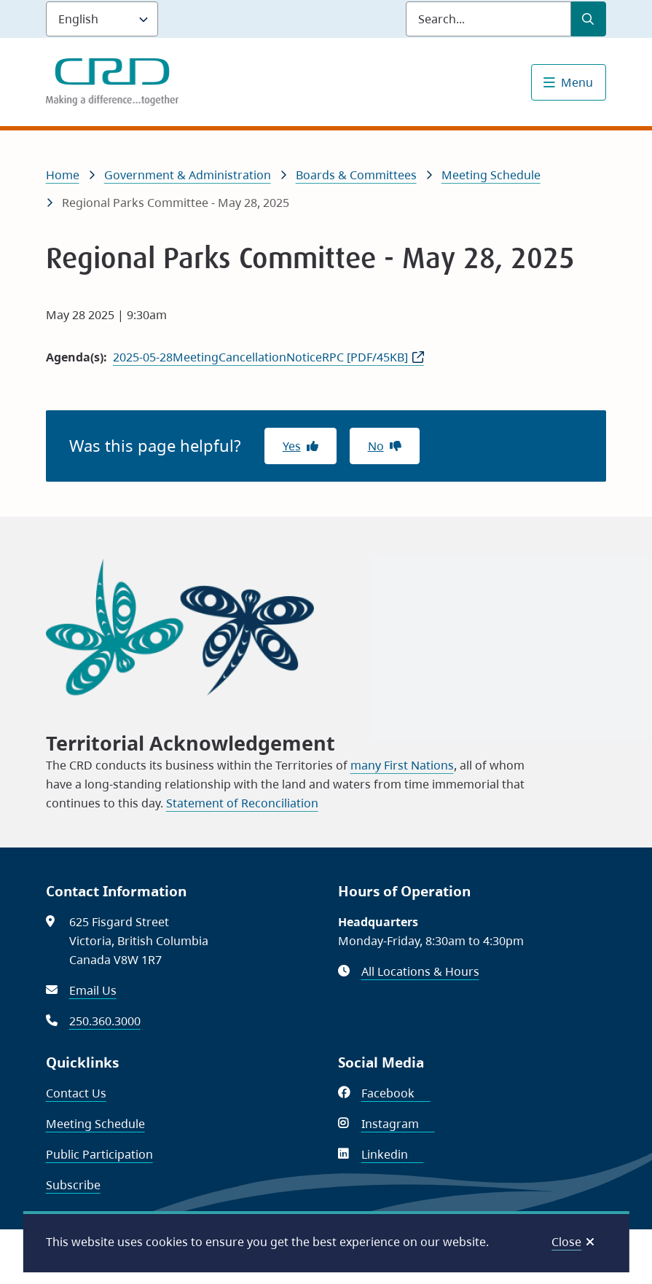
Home (62, 175)
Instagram (398, 1124)
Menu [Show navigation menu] (577, 82)
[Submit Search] (588, 18)
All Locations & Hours (420, 971)
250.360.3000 (105, 1021)
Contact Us (76, 1093)
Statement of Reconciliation (242, 803)
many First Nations (402, 765)
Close (566, 1242)
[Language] (102, 18)
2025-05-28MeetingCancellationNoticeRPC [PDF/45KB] (260, 357)
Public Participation (99, 1154)
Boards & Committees (356, 175)
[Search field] (488, 18)
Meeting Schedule (491, 175)
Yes (292, 446)
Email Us (93, 990)
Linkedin (392, 1154)
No (376, 446)
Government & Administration (187, 175)
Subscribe (73, 1185)
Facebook (396, 1093)
